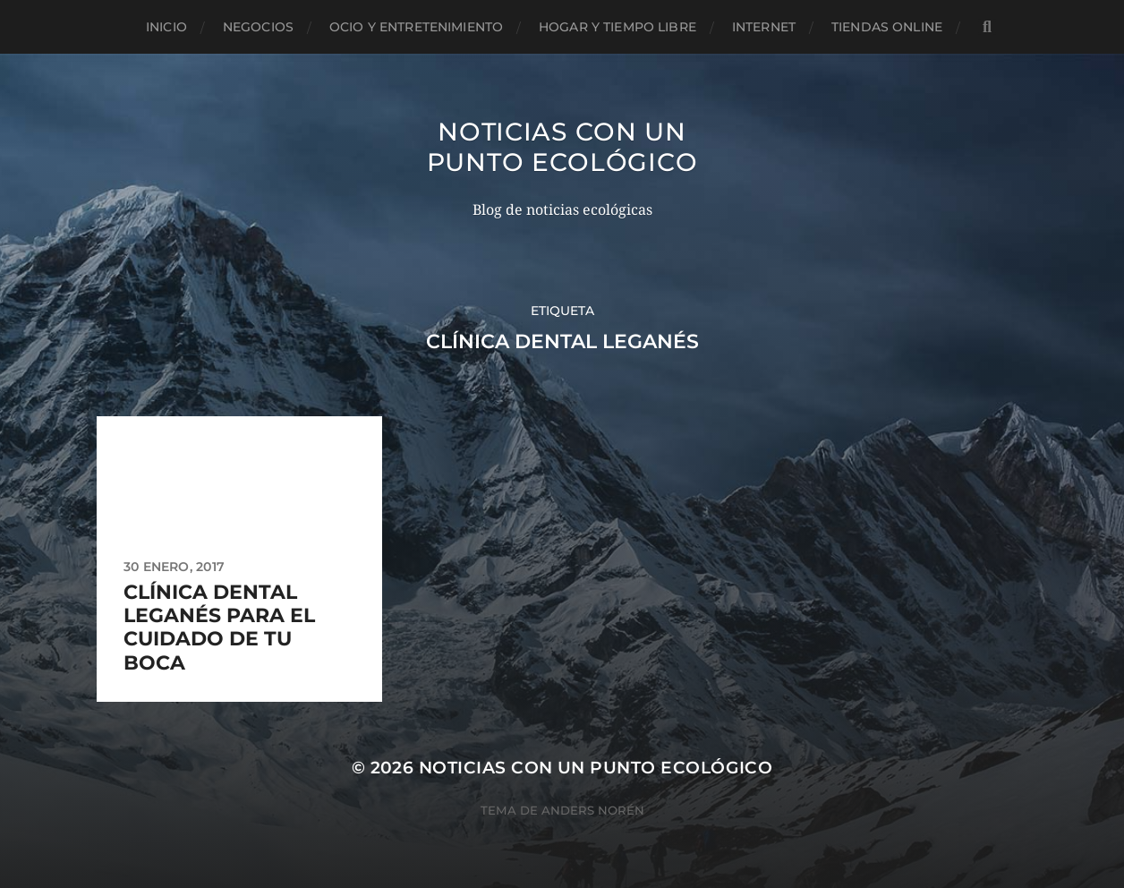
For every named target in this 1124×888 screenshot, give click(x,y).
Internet (764, 27)
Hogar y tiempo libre (617, 27)
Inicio (166, 27)
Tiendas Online (886, 27)
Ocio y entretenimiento (416, 27)
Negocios (258, 27)
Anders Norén (592, 810)
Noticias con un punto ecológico (562, 146)
